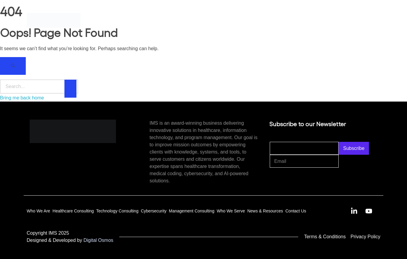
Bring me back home (22, 97)
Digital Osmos (98, 240)
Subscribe (353, 148)
